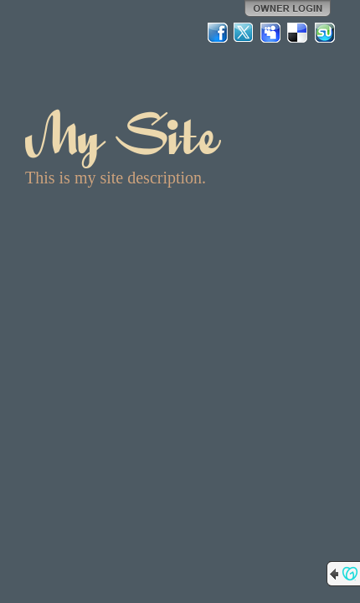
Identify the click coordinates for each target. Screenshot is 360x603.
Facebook (217, 32)
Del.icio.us (298, 32)
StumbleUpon (325, 32)
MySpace (271, 32)
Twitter (244, 32)
